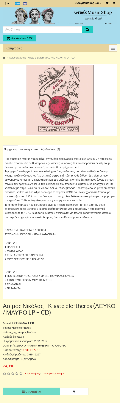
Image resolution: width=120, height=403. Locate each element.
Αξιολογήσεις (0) (50, 149)
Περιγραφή (10, 149)
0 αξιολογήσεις (32, 373)
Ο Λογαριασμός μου (87, 2)
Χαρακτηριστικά (29, 149)
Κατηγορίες (14, 48)
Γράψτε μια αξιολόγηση (53, 373)
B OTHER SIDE (31, 350)
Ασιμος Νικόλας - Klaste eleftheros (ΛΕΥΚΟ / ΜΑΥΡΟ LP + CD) (42, 57)
